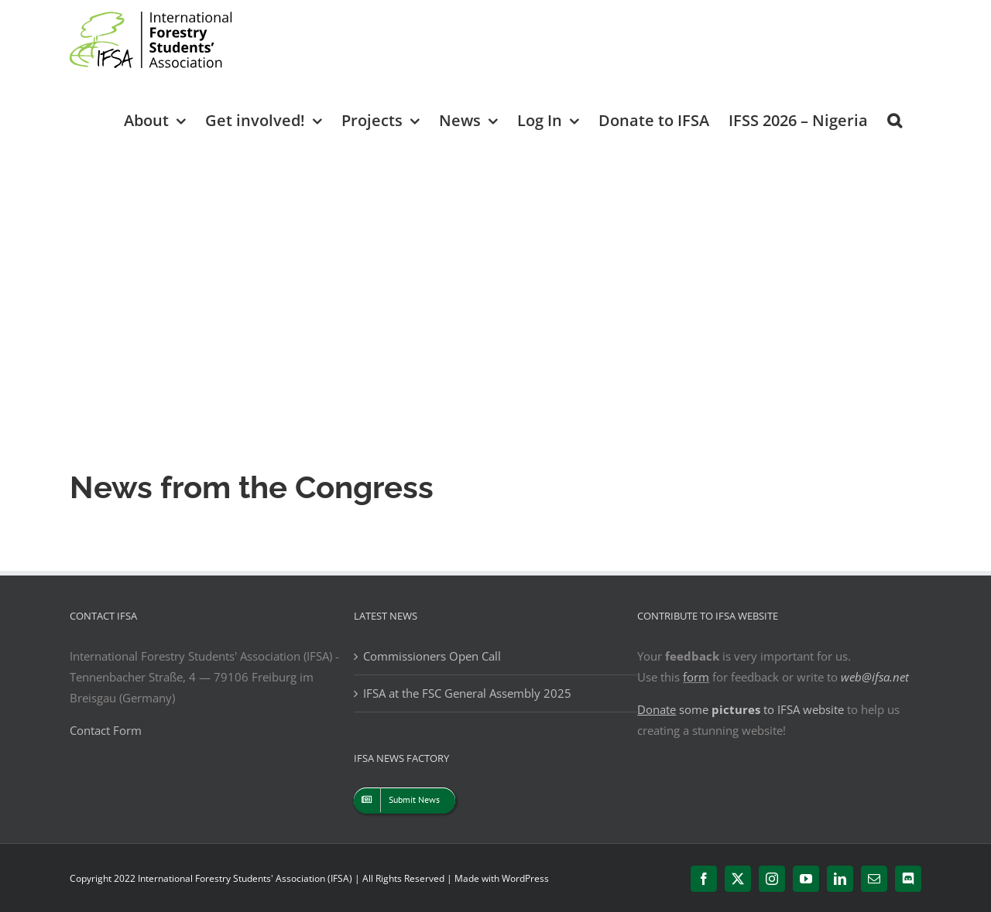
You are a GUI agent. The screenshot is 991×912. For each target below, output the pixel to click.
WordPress (525, 878)
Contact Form (106, 730)
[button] (894, 119)
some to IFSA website (740, 709)
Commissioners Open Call (432, 656)
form (696, 677)
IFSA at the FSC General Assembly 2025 (467, 693)
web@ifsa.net (875, 677)
